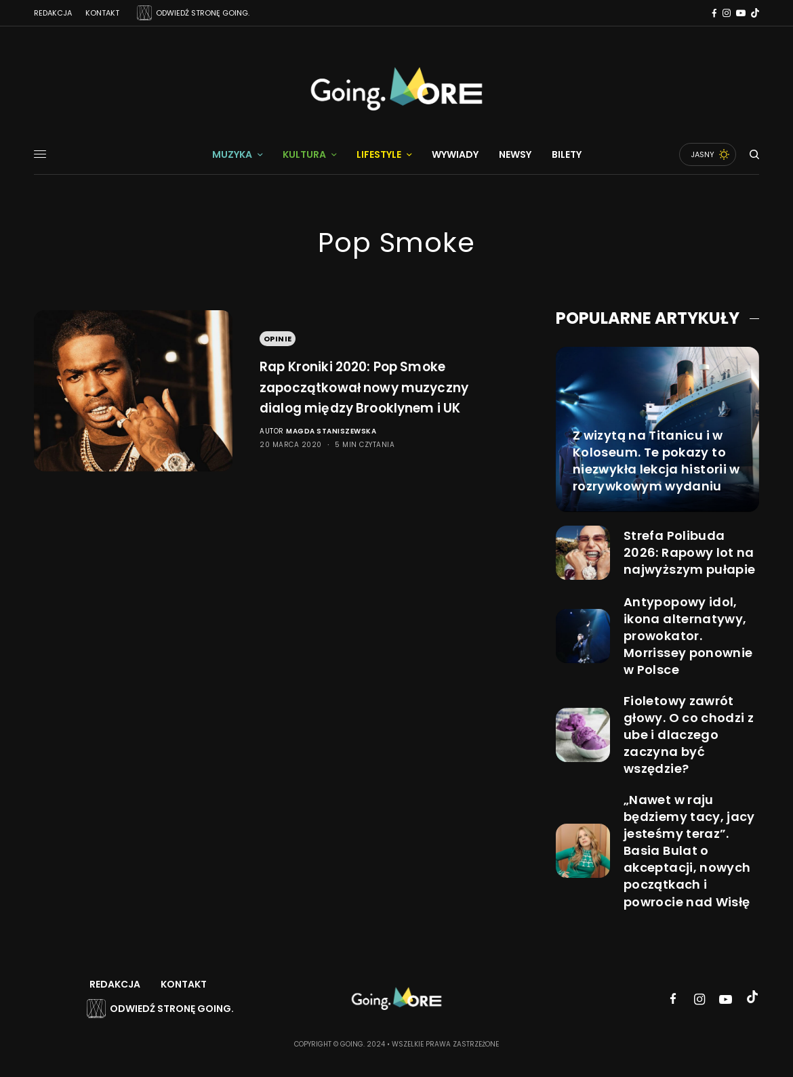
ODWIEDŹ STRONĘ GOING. (202, 12)
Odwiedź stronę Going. (172, 1008)
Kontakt (102, 12)
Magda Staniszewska (331, 442)
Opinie (278, 327)
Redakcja (53, 12)
